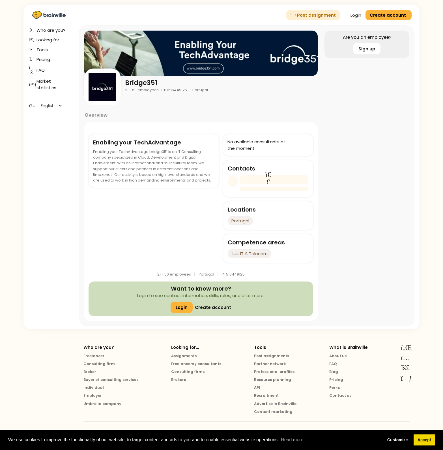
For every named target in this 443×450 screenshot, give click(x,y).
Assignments (184, 356)
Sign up (366, 49)
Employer (92, 395)
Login (352, 15)
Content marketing (273, 411)
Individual (93, 387)
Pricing (336, 379)
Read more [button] (292, 439)
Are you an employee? (367, 37)
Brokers (178, 379)
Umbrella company (102, 403)
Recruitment (266, 395)
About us (338, 356)
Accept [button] (424, 440)
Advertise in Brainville (275, 403)
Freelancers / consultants (196, 363)
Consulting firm (99, 363)
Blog (333, 371)
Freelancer (93, 356)
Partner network (270, 363)
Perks (334, 387)
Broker (89, 371)
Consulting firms (188, 371)
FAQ (333, 363)
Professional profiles (274, 371)
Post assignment (313, 15)
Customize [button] (397, 440)
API (257, 387)
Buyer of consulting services (110, 379)
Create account (213, 307)
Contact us (340, 395)
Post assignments (271, 356)
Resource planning (272, 379)
